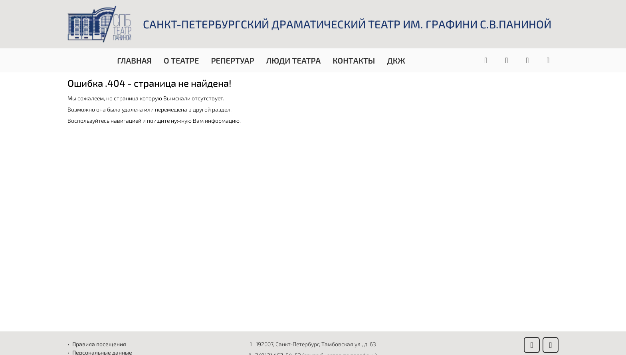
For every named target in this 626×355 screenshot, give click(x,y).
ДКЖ (396, 60)
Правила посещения (99, 344)
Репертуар (232, 60)
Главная (134, 60)
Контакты (354, 60)
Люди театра (293, 60)
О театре (181, 60)
